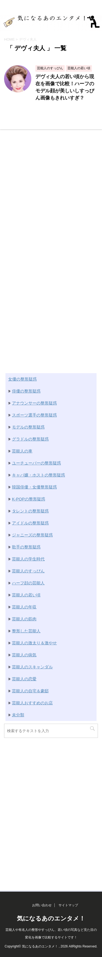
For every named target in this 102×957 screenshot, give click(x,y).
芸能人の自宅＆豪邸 (30, 691)
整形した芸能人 (26, 631)
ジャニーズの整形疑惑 (32, 535)
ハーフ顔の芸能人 (28, 583)
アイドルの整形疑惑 (30, 523)
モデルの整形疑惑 (28, 427)
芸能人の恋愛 (24, 679)
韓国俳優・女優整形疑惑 (34, 487)
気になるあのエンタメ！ (51, 918)
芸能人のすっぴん (28, 571)
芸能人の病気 (24, 655)
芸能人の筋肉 (24, 619)
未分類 (18, 715)
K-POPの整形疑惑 (28, 499)
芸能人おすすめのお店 (32, 703)
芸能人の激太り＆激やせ (34, 643)
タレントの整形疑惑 (30, 511)
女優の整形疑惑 (22, 379)
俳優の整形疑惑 (26, 391)
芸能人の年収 (24, 607)
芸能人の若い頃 (26, 595)
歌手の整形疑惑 (26, 547)
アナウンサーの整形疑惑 (34, 403)
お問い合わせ (42, 905)
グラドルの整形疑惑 (30, 439)
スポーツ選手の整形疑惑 (34, 415)
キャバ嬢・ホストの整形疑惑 (38, 475)
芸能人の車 (22, 451)
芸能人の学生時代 (28, 559)
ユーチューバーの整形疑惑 (36, 463)
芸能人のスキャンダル (32, 667)
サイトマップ (68, 905)
